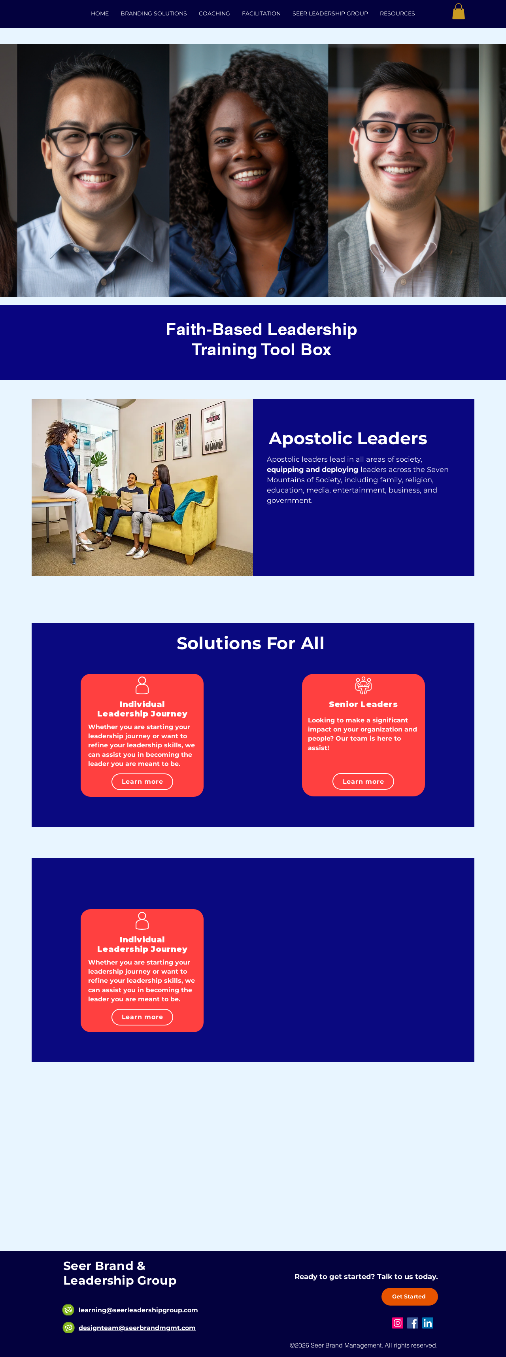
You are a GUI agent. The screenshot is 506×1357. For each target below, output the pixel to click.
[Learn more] (142, 781)
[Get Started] (409, 1297)
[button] (458, 11)
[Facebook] (412, 1323)
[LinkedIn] (427, 1323)
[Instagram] (397, 1323)
